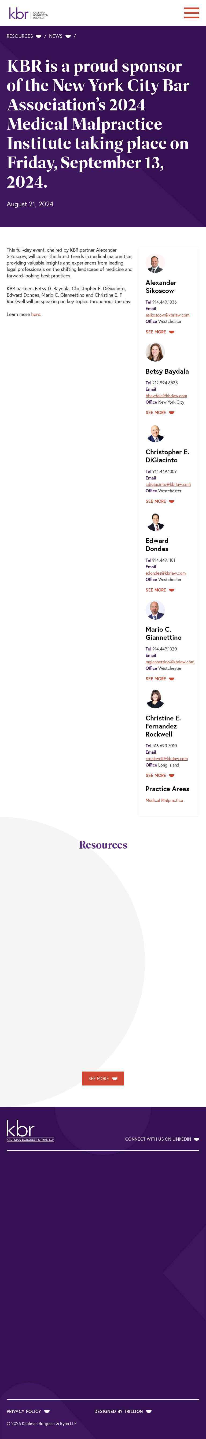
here (35, 314)
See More (160, 331)
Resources (24, 36)
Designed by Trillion (123, 1411)
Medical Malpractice (164, 800)
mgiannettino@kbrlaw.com (170, 661)
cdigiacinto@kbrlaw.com (168, 484)
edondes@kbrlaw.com (166, 573)
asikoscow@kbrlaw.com (167, 315)
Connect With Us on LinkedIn (162, 1139)
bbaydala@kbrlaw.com (166, 395)
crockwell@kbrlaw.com (167, 758)
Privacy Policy (28, 1411)
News (60, 36)
